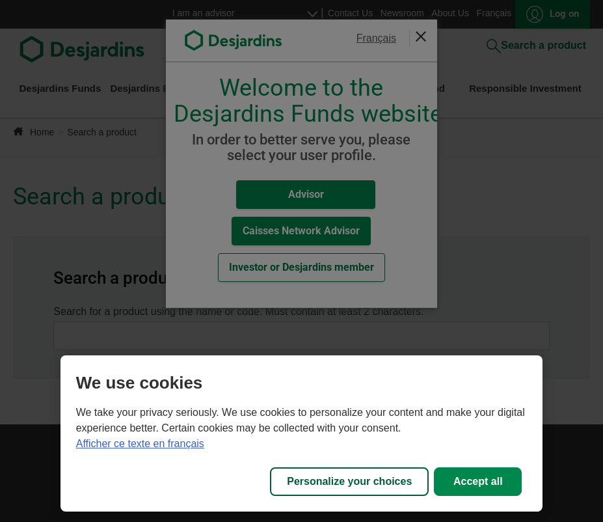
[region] (301, 433)
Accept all (478, 481)
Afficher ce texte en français (140, 443)
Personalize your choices (349, 481)
